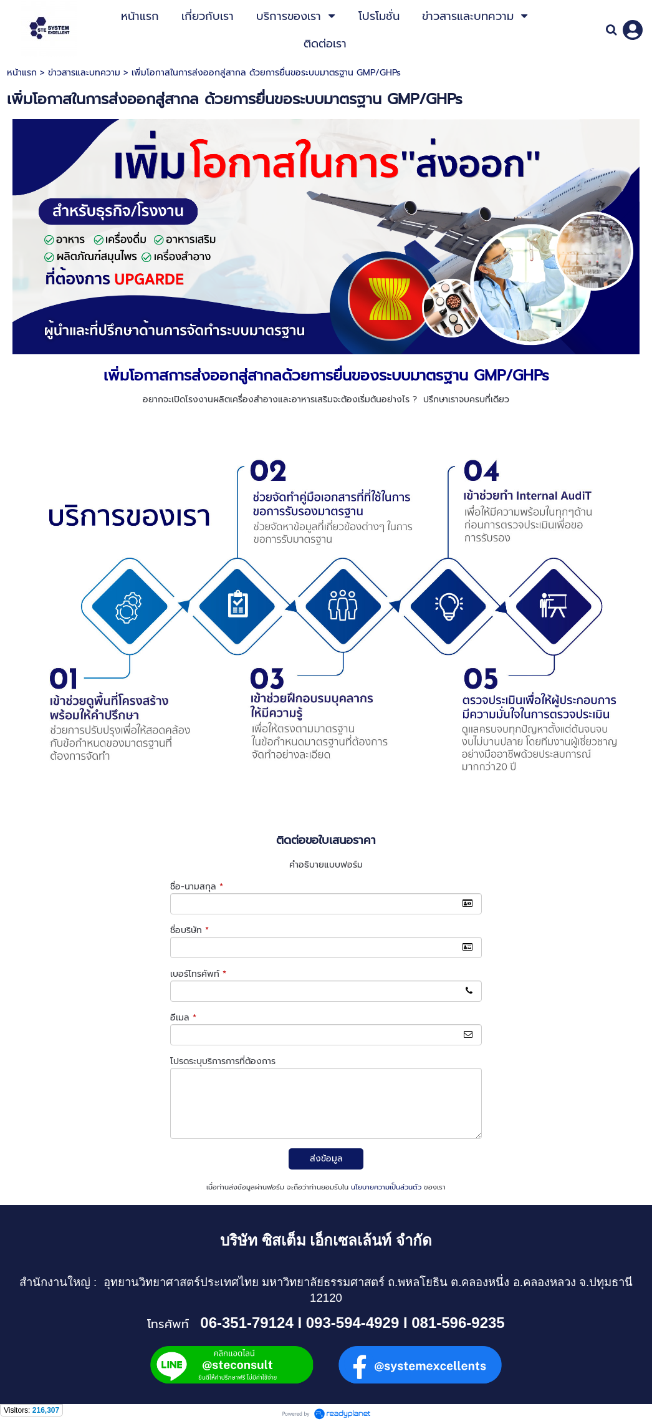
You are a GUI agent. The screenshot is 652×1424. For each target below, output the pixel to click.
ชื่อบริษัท (189, 930)
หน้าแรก (22, 72)
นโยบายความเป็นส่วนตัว (386, 1187)
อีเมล (183, 1017)
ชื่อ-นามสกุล (196, 886)
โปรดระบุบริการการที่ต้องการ (223, 1061)
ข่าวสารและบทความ (84, 72)
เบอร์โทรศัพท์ (198, 974)
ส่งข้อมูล (326, 1158)
